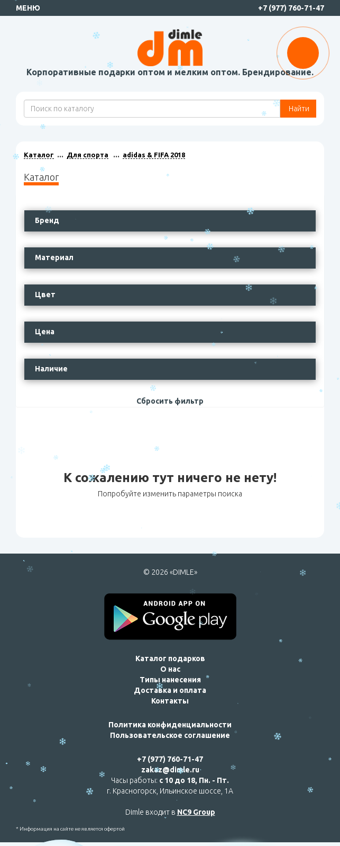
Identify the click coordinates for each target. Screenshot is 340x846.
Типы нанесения (170, 679)
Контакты (170, 701)
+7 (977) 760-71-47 (291, 8)
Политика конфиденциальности (170, 724)
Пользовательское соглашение (170, 735)
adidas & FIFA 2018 (154, 154)
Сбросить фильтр (170, 401)
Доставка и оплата (170, 690)
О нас (170, 669)
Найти (298, 108)
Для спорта (87, 154)
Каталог (39, 154)
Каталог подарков (170, 658)
